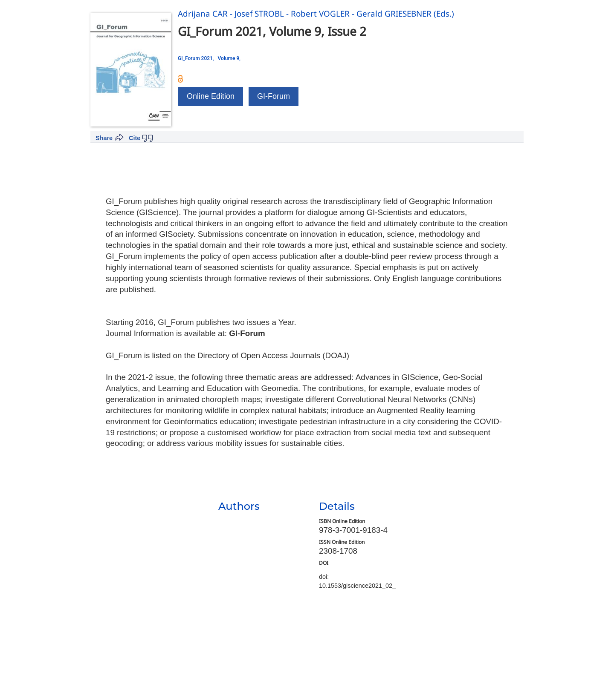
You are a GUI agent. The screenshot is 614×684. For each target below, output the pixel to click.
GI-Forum (273, 96)
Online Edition (211, 96)
